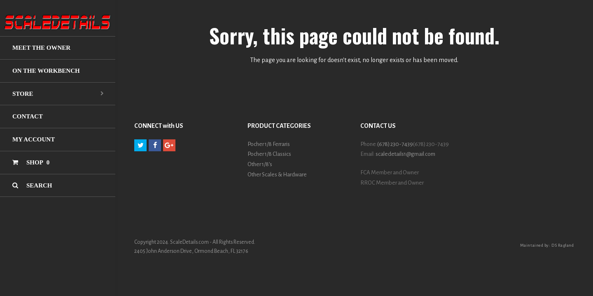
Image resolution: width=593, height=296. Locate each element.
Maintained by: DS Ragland (547, 245)
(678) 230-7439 (395, 144)
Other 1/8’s (259, 164)
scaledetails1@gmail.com (405, 154)
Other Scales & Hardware (277, 174)
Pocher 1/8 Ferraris (268, 144)
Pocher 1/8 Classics (269, 154)
